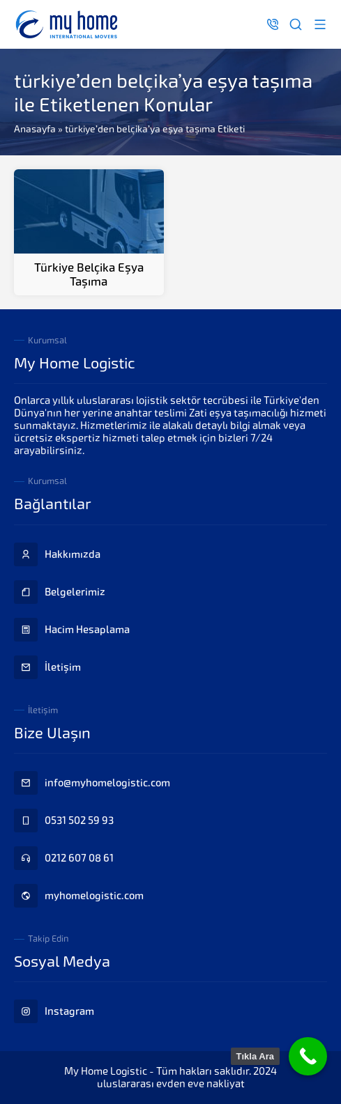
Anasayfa (35, 128)
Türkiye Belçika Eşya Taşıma (89, 274)
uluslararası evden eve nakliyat (171, 1084)
